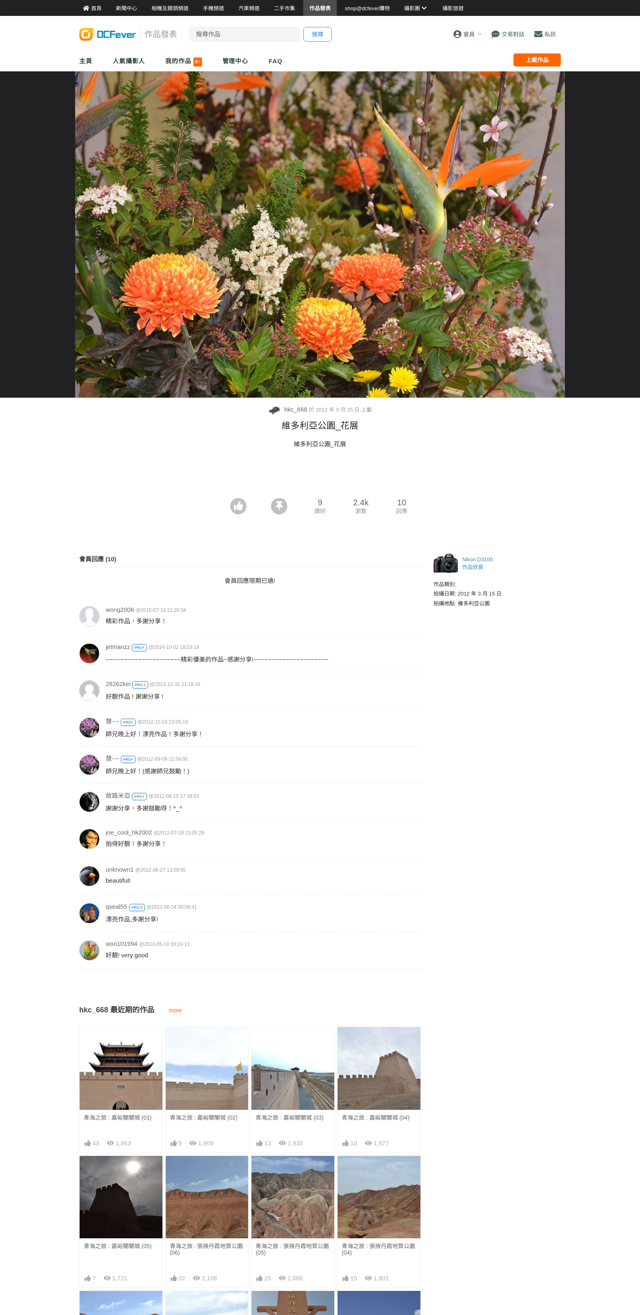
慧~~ (112, 721)
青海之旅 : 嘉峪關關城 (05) (117, 1246)
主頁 (85, 61)
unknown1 (119, 869)
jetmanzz (118, 646)
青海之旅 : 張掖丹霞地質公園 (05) (292, 1249)
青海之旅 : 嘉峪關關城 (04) (375, 1117)
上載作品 (537, 60)
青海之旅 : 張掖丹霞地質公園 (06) (206, 1249)
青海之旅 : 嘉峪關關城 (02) (204, 1117)
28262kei (118, 683)
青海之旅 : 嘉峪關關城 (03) (289, 1117)
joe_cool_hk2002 (129, 832)
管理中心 (235, 61)
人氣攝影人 (129, 61)
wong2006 (120, 609)
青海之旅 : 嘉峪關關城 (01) (117, 1117)
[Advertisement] (320, 475)
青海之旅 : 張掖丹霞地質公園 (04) (378, 1249)
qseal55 (116, 906)
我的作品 (183, 62)
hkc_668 (288, 409)
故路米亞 (118, 795)
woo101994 (122, 943)
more (175, 1010)
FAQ (275, 61)
